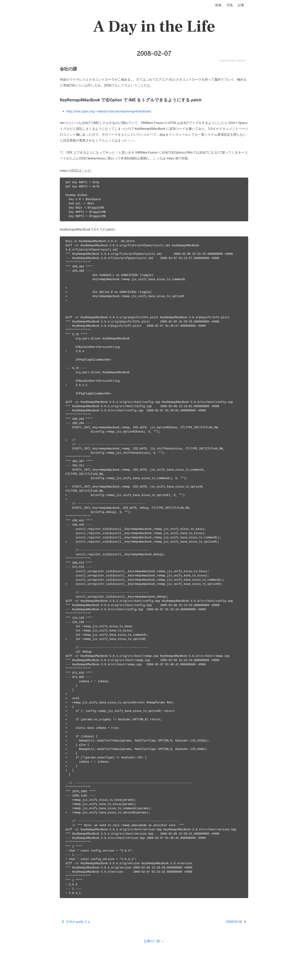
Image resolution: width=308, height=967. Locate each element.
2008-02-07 (154, 53)
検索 (218, 5)
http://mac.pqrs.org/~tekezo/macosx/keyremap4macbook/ (109, 111)
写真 (229, 5)
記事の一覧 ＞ (154, 941)
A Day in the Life (154, 26)
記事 (241, 5)
